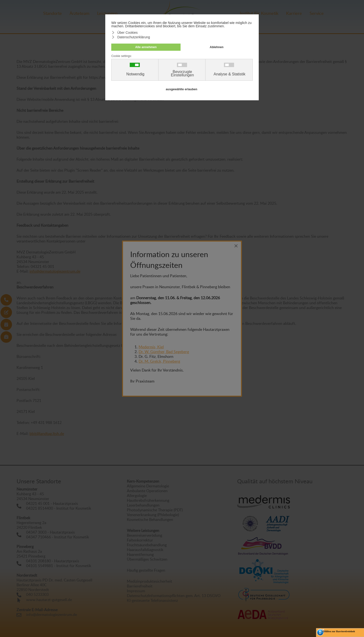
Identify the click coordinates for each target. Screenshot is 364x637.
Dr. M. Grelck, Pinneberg (159, 361)
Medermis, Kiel (151, 347)
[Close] (236, 246)
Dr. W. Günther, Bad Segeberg (164, 351)
